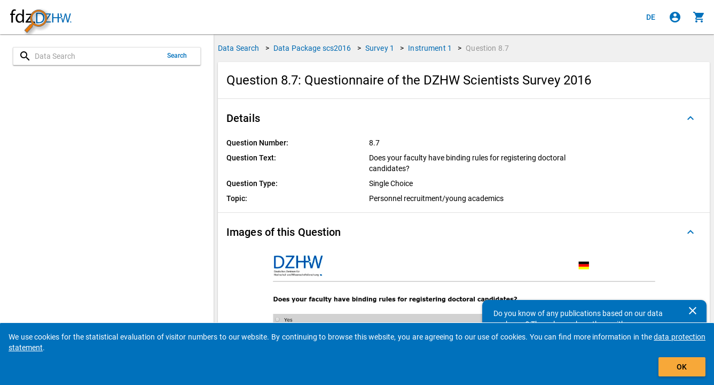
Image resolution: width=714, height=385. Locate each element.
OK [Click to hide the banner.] (682, 367)
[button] (463, 118)
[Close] (692, 310)
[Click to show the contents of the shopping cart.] (699, 17)
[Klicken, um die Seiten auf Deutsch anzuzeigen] (651, 17)
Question (487, 48)
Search (177, 55)
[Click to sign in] (675, 17)
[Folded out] (690, 118)
